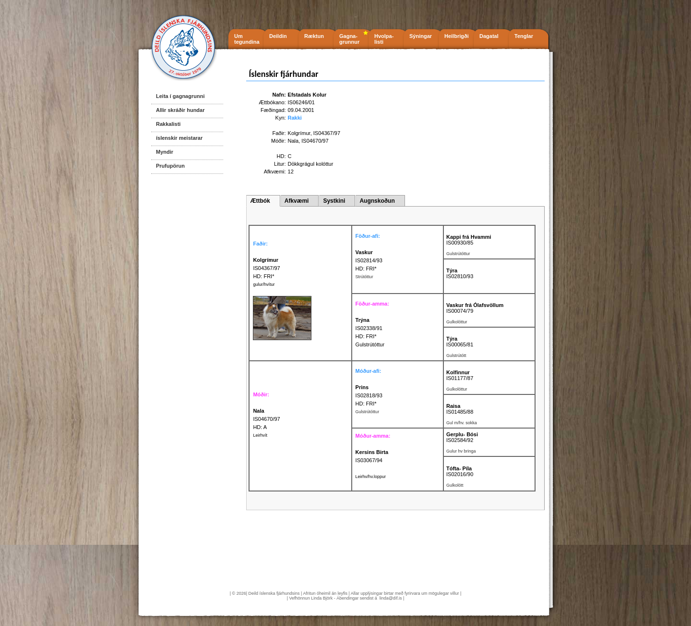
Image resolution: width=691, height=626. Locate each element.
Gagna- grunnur (349, 39)
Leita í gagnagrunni (180, 96)
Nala (293, 141)
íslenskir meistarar (179, 138)
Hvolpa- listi (383, 39)
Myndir (164, 152)
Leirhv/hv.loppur (371, 476)
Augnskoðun (376, 200)
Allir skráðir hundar (180, 110)
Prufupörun (170, 166)
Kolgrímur (299, 133)
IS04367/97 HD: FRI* (266, 268)
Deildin (278, 36)
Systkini (334, 200)
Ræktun (314, 36)
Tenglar (523, 36)
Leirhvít (260, 435)
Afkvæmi (297, 200)
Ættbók (260, 200)
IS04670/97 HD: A (266, 419)
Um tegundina (247, 39)
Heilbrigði (456, 36)
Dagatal (489, 36)
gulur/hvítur (263, 284)
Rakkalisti (168, 124)
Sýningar (420, 36)
